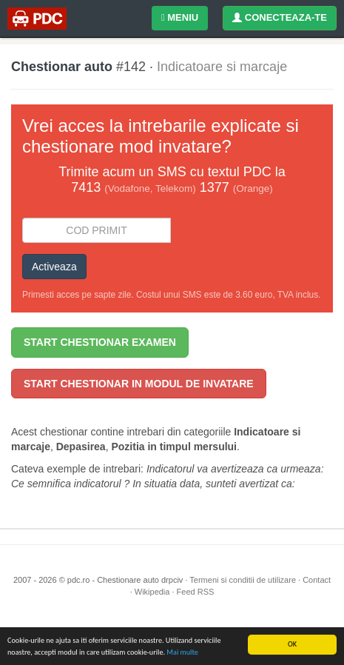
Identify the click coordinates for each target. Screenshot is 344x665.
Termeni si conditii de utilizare (242, 579)
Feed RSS (196, 591)
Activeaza (54, 267)
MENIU (179, 17)
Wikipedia (152, 591)
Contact (317, 579)
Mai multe (182, 652)
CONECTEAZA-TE (279, 17)
